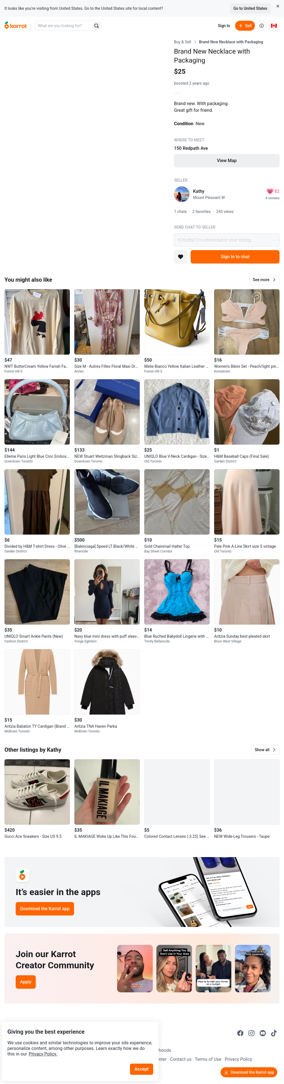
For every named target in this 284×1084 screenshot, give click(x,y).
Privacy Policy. (76, 1040)
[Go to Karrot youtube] (262, 1033)
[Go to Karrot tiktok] (274, 1033)
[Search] (96, 26)
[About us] (262, 26)
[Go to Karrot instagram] (251, 1033)
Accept (145, 1056)
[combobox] (63, 26)
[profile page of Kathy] (182, 194)
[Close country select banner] (278, 6)
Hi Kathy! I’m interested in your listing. (227, 240)
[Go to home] (15, 26)
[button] (265, 280)
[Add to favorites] (180, 257)
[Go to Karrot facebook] (240, 1033)
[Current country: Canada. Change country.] (274, 25)
